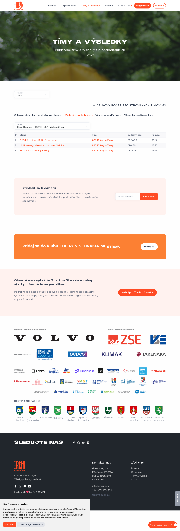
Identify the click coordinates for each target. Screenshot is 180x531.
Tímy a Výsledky (90, 5)
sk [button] (129, 5)
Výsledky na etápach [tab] (50, 115)
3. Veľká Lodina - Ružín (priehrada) (38, 140)
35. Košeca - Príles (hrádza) (34, 150)
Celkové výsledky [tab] (24, 115)
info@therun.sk (100, 486)
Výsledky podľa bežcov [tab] (79, 115)
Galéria (109, 5)
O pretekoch (69, 5)
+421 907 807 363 (102, 489)
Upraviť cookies (101, 495)
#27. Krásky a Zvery (102, 140)
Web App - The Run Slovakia (137, 292)
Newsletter (177, 498)
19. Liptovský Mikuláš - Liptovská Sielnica (42, 145)
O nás (121, 5)
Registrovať (142, 5)
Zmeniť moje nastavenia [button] (31, 524)
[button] (162, 524)
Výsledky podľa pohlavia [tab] (138, 115)
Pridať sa (149, 246)
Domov (52, 5)
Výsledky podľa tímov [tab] (108, 115)
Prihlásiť (159, 5)
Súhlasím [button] (9, 524)
